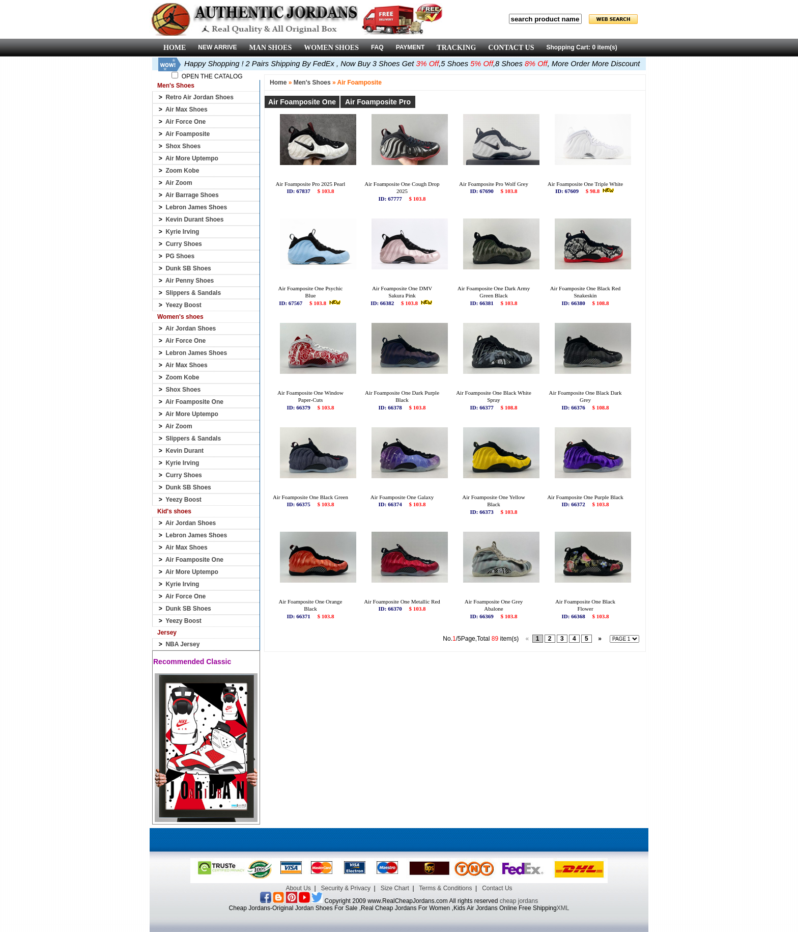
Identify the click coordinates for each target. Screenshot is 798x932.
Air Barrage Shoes (192, 195)
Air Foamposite (187, 134)
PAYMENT (410, 47)
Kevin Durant (184, 450)
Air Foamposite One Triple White (585, 184)
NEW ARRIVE (217, 47)
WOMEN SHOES (331, 47)
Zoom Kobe (182, 170)
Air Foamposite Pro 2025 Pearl (311, 184)
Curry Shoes (183, 244)
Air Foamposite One (194, 401)
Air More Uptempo (191, 158)
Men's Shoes (312, 82)
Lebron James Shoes (196, 207)
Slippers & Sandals (193, 292)
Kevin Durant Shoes (194, 219)
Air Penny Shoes (189, 280)
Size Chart (395, 888)
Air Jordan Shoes (190, 328)
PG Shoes (179, 256)
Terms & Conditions (445, 888)
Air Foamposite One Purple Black (585, 497)
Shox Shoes (183, 146)
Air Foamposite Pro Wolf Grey (493, 184)
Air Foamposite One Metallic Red (402, 601)
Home (278, 82)
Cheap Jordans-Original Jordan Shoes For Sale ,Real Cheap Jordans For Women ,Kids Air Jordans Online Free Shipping (393, 908)
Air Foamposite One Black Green (310, 497)
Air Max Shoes (186, 109)
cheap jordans (519, 900)
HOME (174, 47)
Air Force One (185, 121)
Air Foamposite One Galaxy (402, 497)
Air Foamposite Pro (378, 102)
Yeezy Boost (183, 305)
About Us (298, 888)
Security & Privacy (345, 888)
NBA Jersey (182, 644)
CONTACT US (511, 47)
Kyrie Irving (182, 231)
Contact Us (497, 888)
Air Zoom (178, 182)
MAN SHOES (270, 47)
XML (563, 908)
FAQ (377, 47)
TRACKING (456, 47)
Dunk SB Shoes (188, 268)
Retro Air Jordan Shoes (199, 97)
